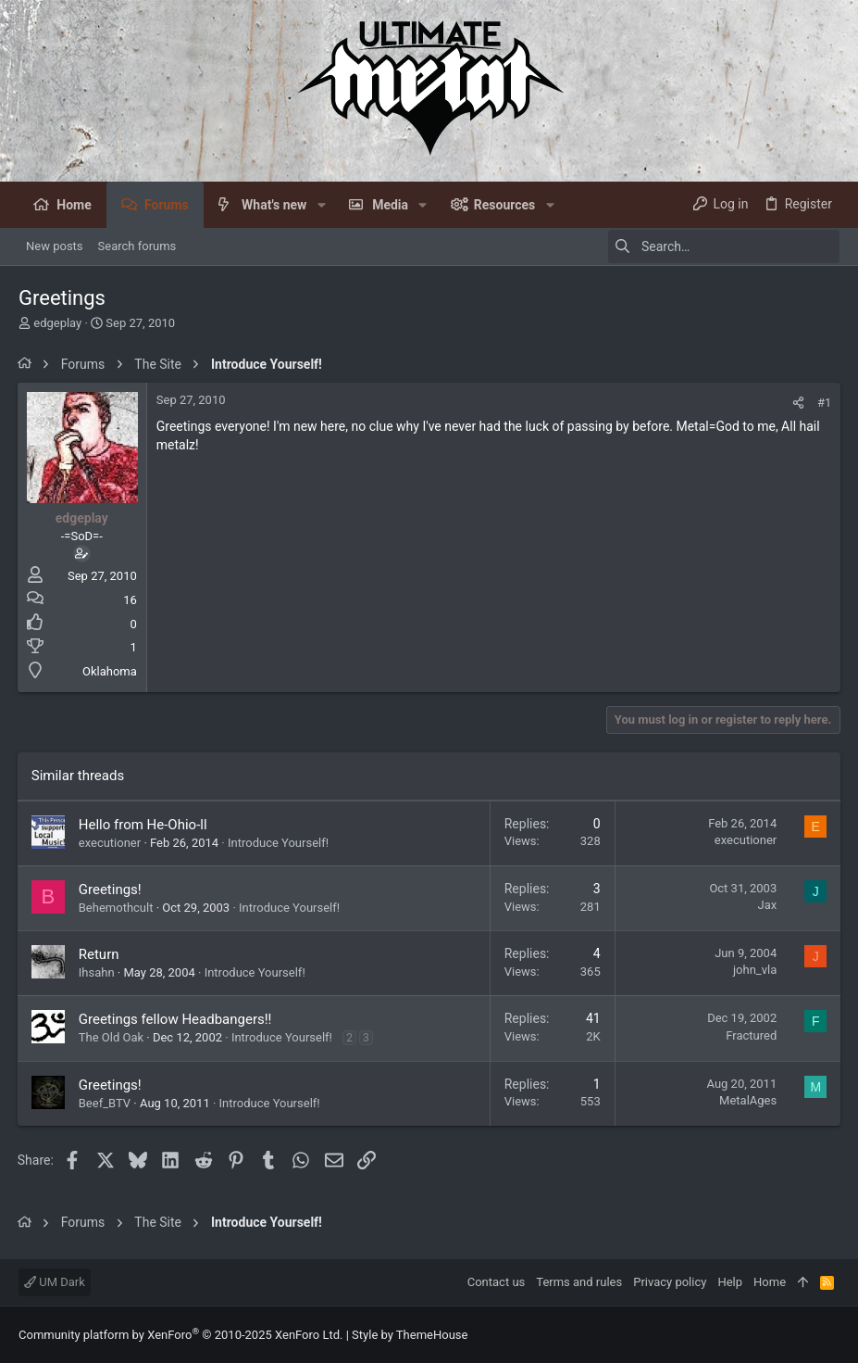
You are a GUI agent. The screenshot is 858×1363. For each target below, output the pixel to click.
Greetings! (111, 889)
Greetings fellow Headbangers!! (176, 1019)
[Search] (723, 246)
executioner (111, 843)
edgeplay (57, 323)
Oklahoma (110, 671)
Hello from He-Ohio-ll (144, 824)
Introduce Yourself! (279, 843)
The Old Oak (112, 1037)
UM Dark (54, 1282)
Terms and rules (579, 1282)
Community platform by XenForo (180, 1335)
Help (729, 1282)
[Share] (797, 402)
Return (100, 954)
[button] (320, 204)
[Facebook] (831, 1335)
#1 (823, 403)
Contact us (496, 1282)
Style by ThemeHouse (409, 1335)
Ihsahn (98, 972)
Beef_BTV (105, 1103)
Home (769, 1282)
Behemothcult (117, 908)
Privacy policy (669, 1282)
